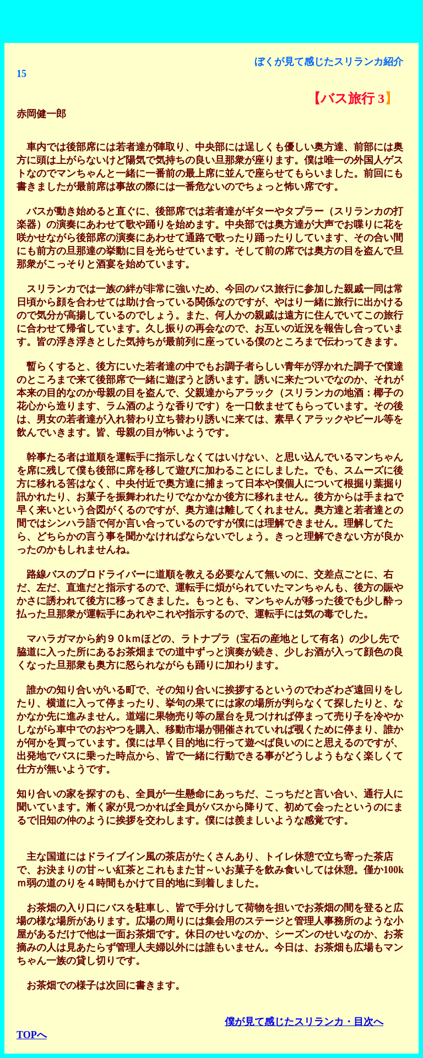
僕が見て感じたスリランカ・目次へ (304, 1021)
